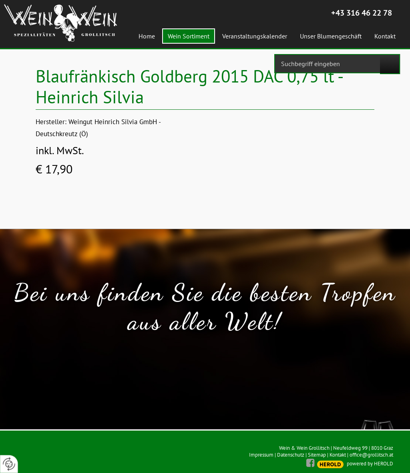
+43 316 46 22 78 (361, 13)
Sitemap (317, 454)
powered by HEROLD (370, 463)
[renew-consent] (9, 464)
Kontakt (338, 454)
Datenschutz (290, 454)
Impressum (261, 454)
